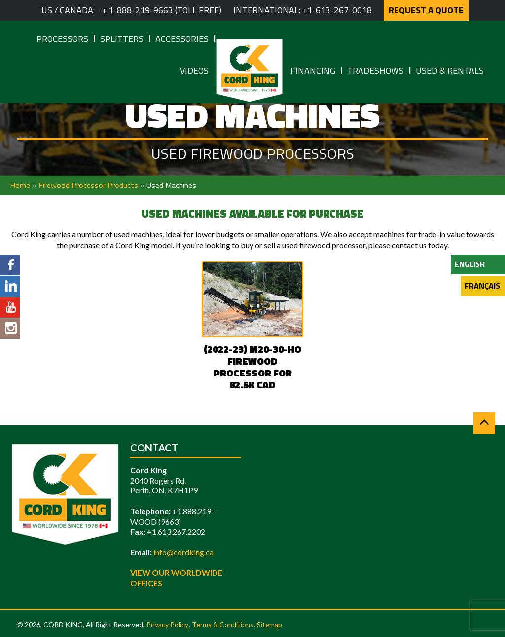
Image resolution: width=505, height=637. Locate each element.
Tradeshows (375, 70)
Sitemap (269, 624)
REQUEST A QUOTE (426, 10)
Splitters (122, 38)
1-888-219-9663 (140, 10)
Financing (312, 70)
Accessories (182, 38)
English (470, 264)
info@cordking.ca (183, 552)
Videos (194, 70)
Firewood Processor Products (88, 185)
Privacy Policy (167, 624)
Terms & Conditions (222, 624)
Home (20, 185)
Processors (62, 38)
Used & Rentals (450, 70)
